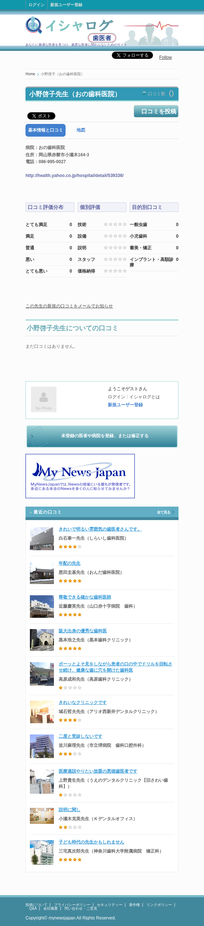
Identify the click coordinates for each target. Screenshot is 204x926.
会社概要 (50, 908)
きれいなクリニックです (83, 702)
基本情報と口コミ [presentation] (45, 130)
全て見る (163, 512)
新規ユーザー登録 (66, 5)
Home (30, 74)
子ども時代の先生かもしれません (91, 842)
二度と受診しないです (80, 736)
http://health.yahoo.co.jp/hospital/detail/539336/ (74, 175)
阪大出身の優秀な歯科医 (83, 630)
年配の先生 (70, 563)
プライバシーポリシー (72, 905)
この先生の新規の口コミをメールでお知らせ (69, 306)
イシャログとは (144, 396)
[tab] (46, 130)
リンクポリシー (159, 905)
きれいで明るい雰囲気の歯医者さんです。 (100, 529)
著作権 (134, 905)
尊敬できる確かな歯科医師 (85, 597)
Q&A (33, 908)
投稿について (36, 905)
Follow (165, 57)
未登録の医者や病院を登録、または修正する (105, 435)
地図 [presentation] (80, 130)
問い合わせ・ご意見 (80, 908)
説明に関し (70, 809)
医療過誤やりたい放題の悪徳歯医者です (98, 771)
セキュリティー (109, 905)
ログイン (36, 5)
